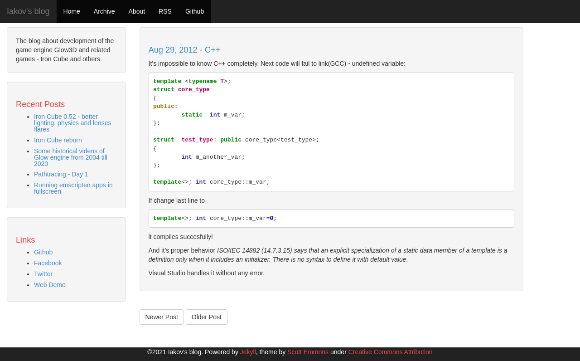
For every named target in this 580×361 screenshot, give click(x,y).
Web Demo (50, 284)
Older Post (207, 317)
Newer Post (161, 317)
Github (194, 11)
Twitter (43, 274)
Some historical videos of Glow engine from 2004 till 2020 (70, 157)
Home (71, 11)
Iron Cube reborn (58, 140)
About (137, 11)
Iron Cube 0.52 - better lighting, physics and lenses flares (72, 123)
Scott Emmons (308, 352)
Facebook (48, 263)
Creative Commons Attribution (390, 352)
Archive (104, 11)
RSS (165, 11)
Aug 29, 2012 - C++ (185, 49)
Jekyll (248, 352)
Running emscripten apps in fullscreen (73, 188)
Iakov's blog (28, 11)
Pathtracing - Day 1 (61, 174)
